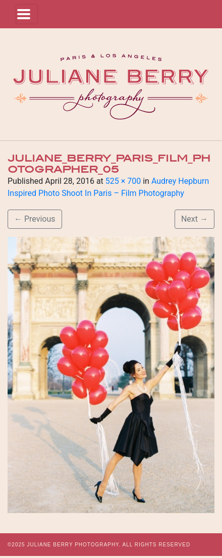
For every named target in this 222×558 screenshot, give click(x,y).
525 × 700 (123, 181)
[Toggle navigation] (27, 14)
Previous (35, 219)
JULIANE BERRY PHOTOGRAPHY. (74, 544)
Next (194, 219)
